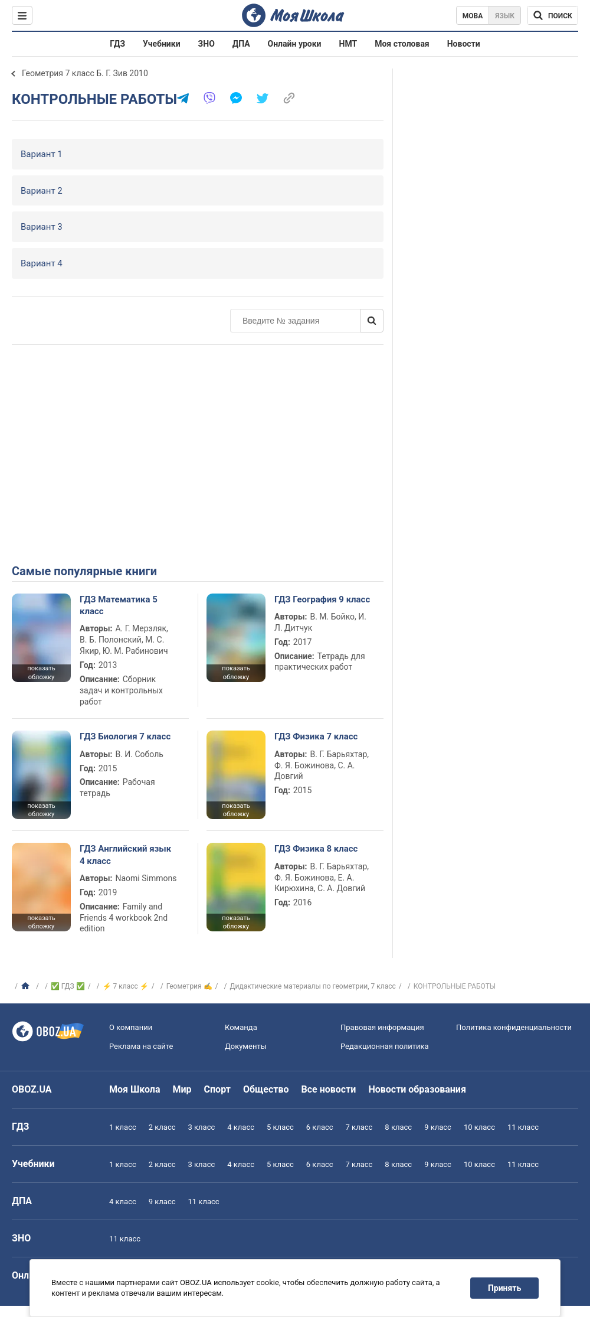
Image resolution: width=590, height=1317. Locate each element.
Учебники (162, 43)
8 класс (398, 1127)
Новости (463, 43)
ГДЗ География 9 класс (322, 599)
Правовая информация (382, 1027)
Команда (241, 1027)
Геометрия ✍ (189, 986)
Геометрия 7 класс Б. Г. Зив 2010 (85, 73)
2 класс (162, 1127)
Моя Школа (134, 1089)
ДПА (241, 43)
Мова (473, 16)
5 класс (280, 1127)
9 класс (437, 1127)
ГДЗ (117, 43)
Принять (504, 1288)
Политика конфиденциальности (514, 1027)
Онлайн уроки (295, 43)
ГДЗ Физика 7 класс (316, 736)
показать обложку (41, 672)
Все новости (328, 1089)
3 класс (201, 1127)
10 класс (479, 1127)
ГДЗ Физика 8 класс (316, 848)
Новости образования (417, 1089)
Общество (266, 1089)
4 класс (240, 1127)
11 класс (523, 1127)
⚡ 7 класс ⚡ (126, 986)
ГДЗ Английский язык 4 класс (125, 854)
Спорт (217, 1089)
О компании (130, 1027)
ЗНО (206, 43)
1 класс (122, 1127)
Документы (246, 1046)
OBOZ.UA (32, 1089)
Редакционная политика (384, 1046)
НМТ (348, 43)
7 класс (359, 1127)
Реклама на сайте (141, 1046)
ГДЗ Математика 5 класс (119, 605)
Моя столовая (402, 43)
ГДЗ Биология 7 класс (125, 736)
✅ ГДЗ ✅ (68, 986)
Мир (182, 1089)
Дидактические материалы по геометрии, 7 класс (313, 986)
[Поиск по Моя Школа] (552, 15)
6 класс (319, 1127)
